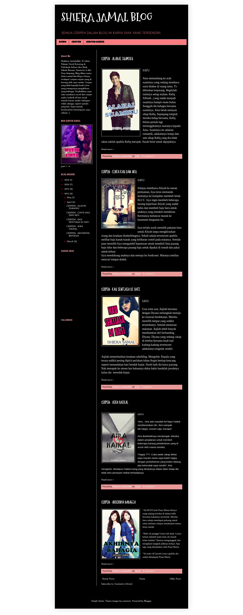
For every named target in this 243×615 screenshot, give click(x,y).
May (69, 197)
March (70, 241)
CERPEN (76, 42)
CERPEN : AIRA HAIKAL (114, 402)
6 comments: (149, 571)
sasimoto (126, 601)
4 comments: (149, 274)
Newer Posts (108, 579)
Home (62, 42)
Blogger (147, 601)
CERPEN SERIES (95, 42)
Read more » (107, 149)
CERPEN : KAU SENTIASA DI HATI (120, 289)
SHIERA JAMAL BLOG (106, 17)
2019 (67, 180)
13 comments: (148, 156)
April (69, 202)
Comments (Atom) (123, 584)
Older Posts (175, 579)
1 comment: (147, 387)
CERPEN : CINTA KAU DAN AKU (119, 172)
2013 (67, 194)
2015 (67, 189)
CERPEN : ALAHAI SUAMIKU (117, 59)
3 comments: (149, 487)
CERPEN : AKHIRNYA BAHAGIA (118, 502)
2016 (67, 184)
